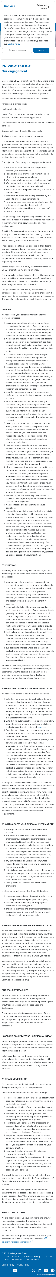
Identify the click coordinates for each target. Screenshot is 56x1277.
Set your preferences (17, 50)
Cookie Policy (14, 44)
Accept (41, 50)
